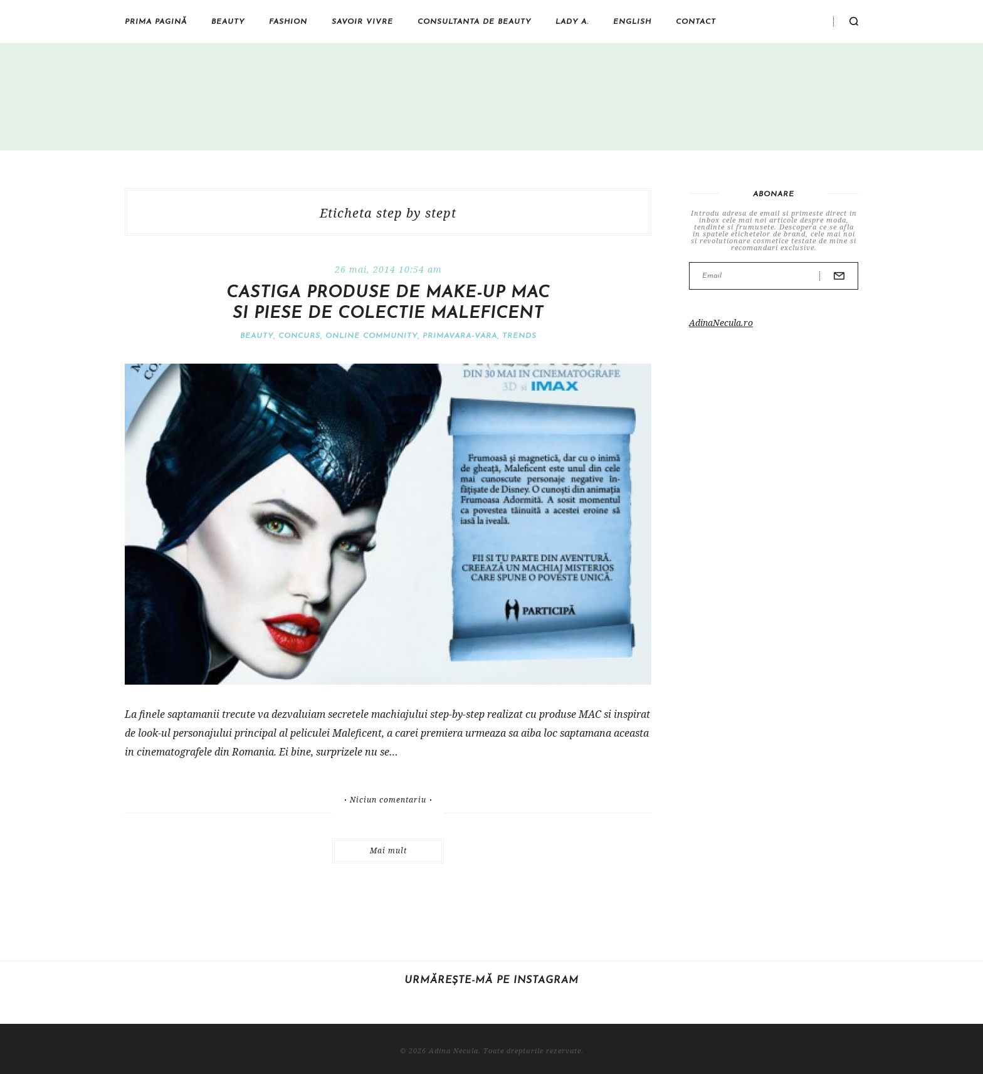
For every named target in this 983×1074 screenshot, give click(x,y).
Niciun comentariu (388, 800)
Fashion (288, 22)
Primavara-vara (460, 336)
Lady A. (572, 22)
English (632, 22)
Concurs (299, 336)
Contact (696, 22)
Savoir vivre (362, 22)
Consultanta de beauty (474, 22)
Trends (519, 336)
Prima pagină (156, 22)
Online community (371, 336)
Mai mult (388, 850)
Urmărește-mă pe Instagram (491, 981)
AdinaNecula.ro (721, 323)
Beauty (227, 22)
